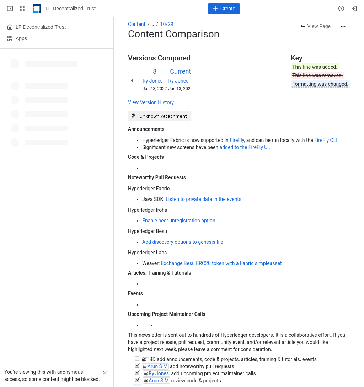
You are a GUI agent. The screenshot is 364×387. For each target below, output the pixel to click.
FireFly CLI (325, 140)
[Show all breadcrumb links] (152, 24)
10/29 (166, 24)
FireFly (237, 140)
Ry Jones (153, 81)
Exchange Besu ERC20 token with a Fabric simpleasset (221, 263)
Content (136, 24)
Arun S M (158, 366)
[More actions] (343, 26)
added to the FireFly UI (244, 147)
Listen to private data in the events (203, 199)
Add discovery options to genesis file (182, 242)
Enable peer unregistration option (178, 220)
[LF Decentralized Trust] (37, 8)
